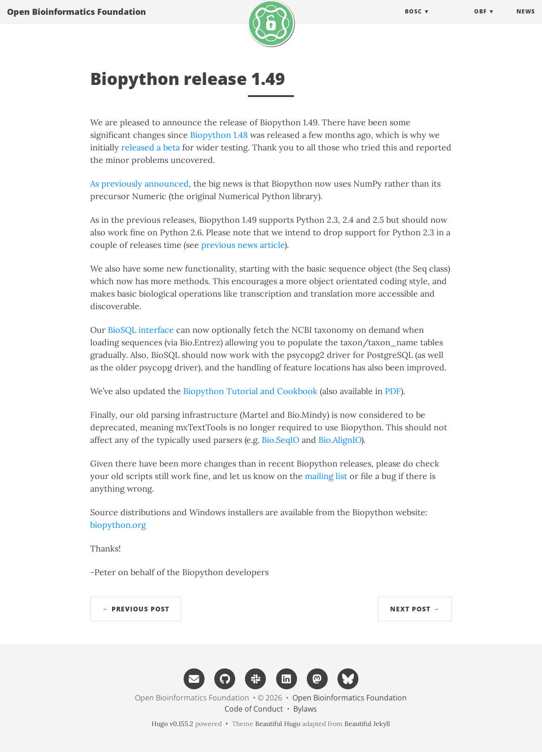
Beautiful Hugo (277, 724)
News (525, 21)
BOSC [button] (413, 21)
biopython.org (118, 524)
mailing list (326, 476)
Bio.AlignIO (339, 439)
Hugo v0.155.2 (172, 724)
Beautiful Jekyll (367, 724)
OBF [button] (480, 21)
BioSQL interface (141, 329)
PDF (393, 391)
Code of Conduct (254, 709)
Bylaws (305, 709)
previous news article (242, 245)
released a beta (150, 147)
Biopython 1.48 (219, 135)
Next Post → (415, 608)
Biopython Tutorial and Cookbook (250, 391)
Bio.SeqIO (280, 439)
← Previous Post (135, 608)
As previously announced (139, 183)
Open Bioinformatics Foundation (76, 20)
